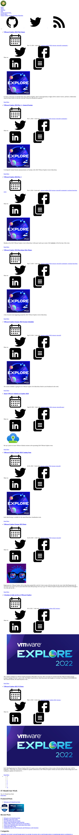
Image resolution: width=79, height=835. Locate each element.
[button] (7, 776)
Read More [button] (3, 795)
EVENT (12, 834)
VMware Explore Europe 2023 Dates (15, 524)
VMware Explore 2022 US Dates (14, 686)
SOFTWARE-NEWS (47, 834)
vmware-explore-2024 (46, 45)
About (2, 8)
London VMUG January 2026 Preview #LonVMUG (17, 823)
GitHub (6, 15)
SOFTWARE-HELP (21, 834)
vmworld (59, 45)
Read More (6, 102)
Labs (2, 11)
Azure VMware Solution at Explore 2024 (16, 393)
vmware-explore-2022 (50, 608)
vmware (54, 45)
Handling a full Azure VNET (11, 819)
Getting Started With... (6, 12)
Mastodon (20, 15)
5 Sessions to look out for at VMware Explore (17, 595)
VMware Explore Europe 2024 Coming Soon (17, 452)
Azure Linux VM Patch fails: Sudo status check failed (17, 825)
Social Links (4, 14)
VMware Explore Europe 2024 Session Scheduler (19, 322)
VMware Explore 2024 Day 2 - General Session (18, 105)
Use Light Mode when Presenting (12, 820)
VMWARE (5, 834)
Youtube (10, 15)
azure (5, 191)
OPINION (69, 834)
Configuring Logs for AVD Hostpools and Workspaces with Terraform (21, 827)
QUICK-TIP (37, 834)
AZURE (30, 834)
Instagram (15, 15)
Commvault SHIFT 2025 (10, 826)
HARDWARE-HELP (60, 834)
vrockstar (69, 190)
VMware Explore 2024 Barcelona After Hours (18, 250)
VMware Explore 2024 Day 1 (13, 177)
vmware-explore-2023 (46, 537)
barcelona (74, 190)
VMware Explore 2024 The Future (14, 32)
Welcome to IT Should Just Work (12, 802)
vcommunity (64, 45)
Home (2, 7)
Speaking (3, 10)
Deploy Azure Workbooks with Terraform (14, 822)
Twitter (2, 15)
